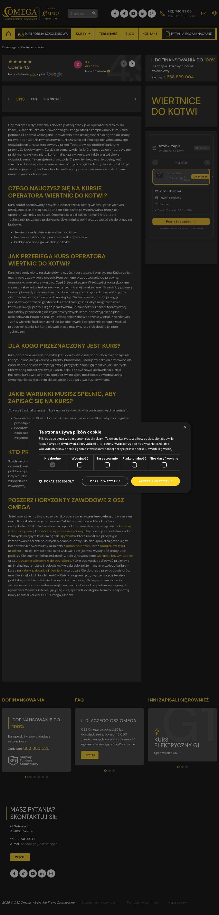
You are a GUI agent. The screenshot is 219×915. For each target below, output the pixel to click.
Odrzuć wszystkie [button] (105, 481)
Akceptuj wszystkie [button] (155, 481)
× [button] (184, 426)
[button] (56, 481)
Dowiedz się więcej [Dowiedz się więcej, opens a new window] (158, 449)
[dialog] (109, 457)
